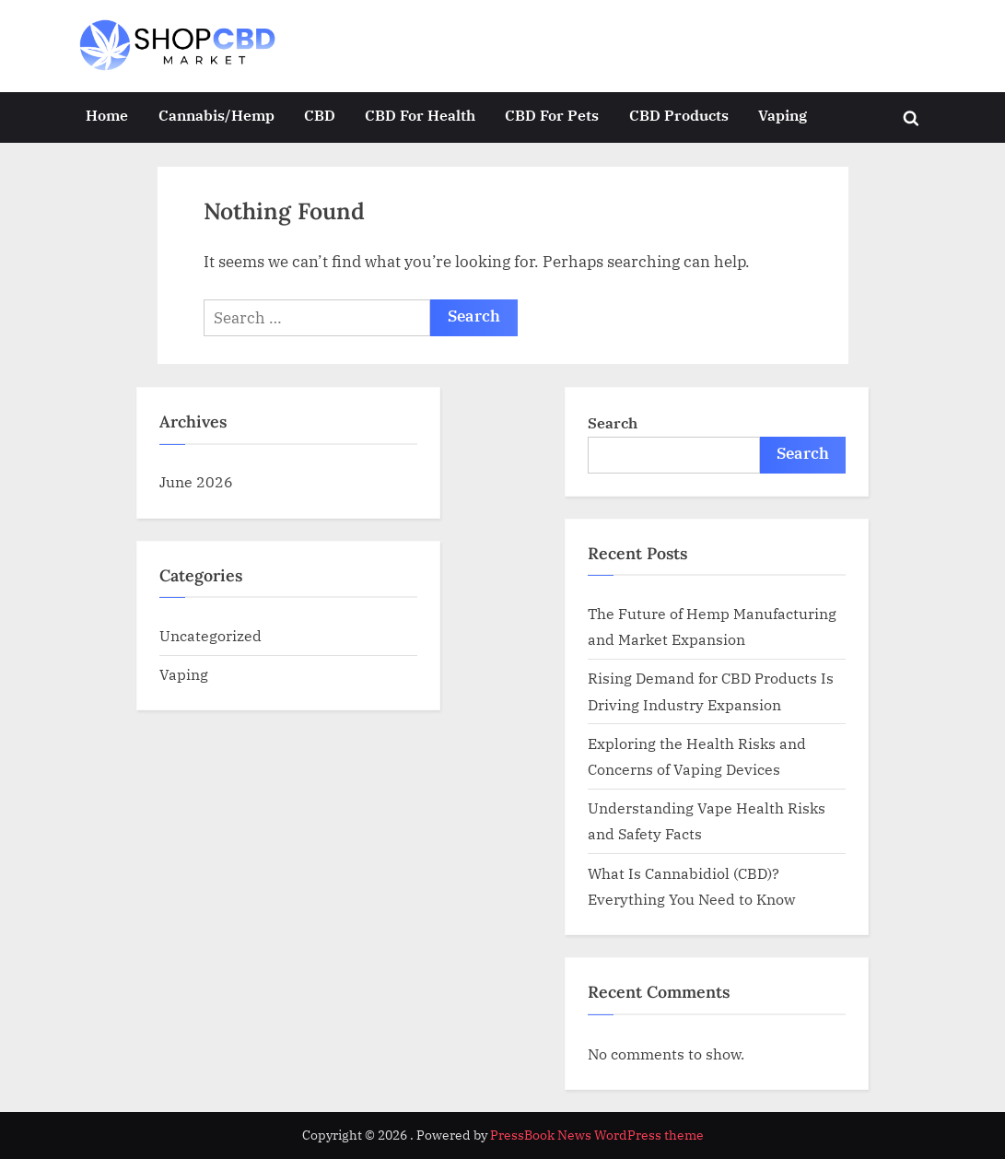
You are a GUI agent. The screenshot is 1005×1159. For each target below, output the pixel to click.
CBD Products (679, 114)
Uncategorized (210, 635)
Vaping (782, 114)
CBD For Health (420, 114)
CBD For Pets (552, 114)
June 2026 (196, 481)
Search (612, 422)
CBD (319, 114)
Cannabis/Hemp (216, 114)
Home (107, 114)
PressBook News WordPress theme (597, 1135)
